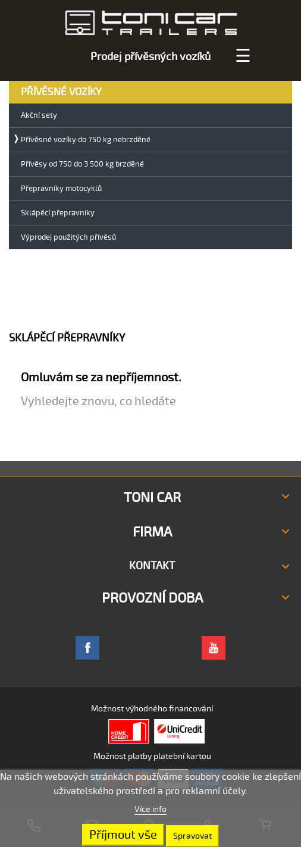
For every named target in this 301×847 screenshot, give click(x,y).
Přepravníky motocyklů (61, 189)
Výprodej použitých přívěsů (68, 237)
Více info (150, 809)
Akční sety (39, 116)
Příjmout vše (123, 834)
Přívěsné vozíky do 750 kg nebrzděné (85, 140)
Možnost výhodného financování (152, 709)
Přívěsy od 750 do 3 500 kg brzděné (82, 164)
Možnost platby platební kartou (152, 756)
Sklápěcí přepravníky (58, 213)
